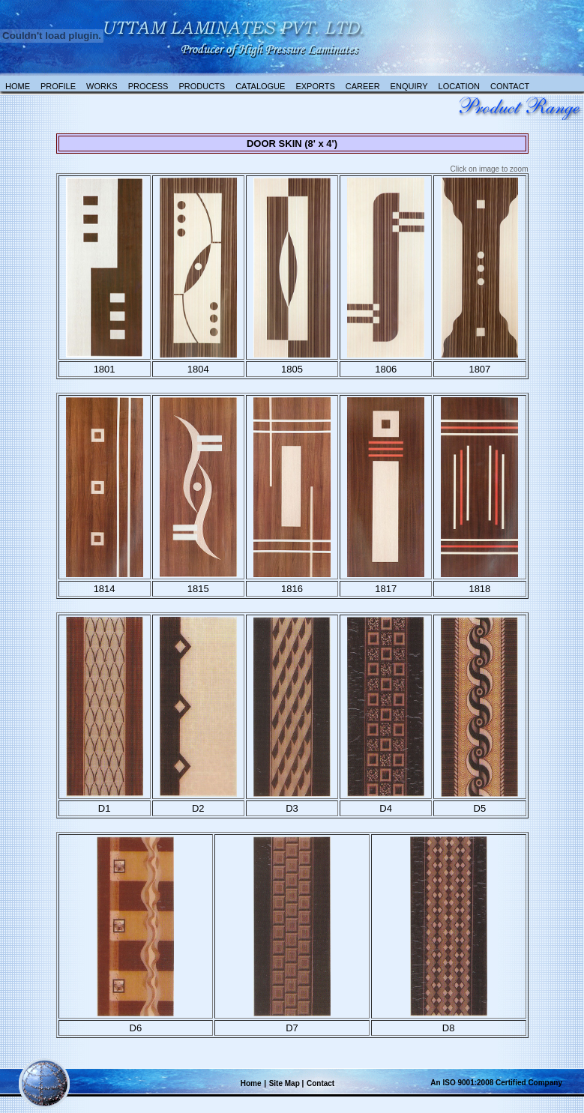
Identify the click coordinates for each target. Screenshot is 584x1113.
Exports (314, 86)
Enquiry (409, 86)
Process (148, 86)
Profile (58, 86)
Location (459, 86)
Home (17, 86)
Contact (509, 86)
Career (363, 86)
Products (201, 86)
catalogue (260, 86)
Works (102, 86)
